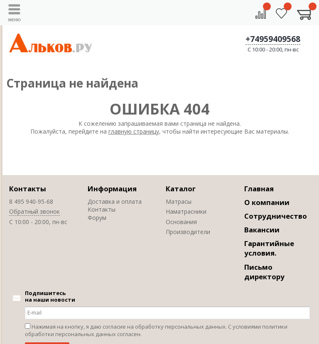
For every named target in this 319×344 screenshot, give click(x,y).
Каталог (181, 188)
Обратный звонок (34, 211)
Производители (188, 232)
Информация (112, 188)
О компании (267, 202)
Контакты (27, 188)
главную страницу (133, 131)
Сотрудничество (275, 216)
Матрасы (178, 201)
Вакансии (262, 229)
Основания (181, 222)
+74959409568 (272, 39)
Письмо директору (264, 271)
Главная (259, 188)
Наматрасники (186, 211)
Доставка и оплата (115, 201)
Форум (97, 218)
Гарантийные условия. (269, 248)
